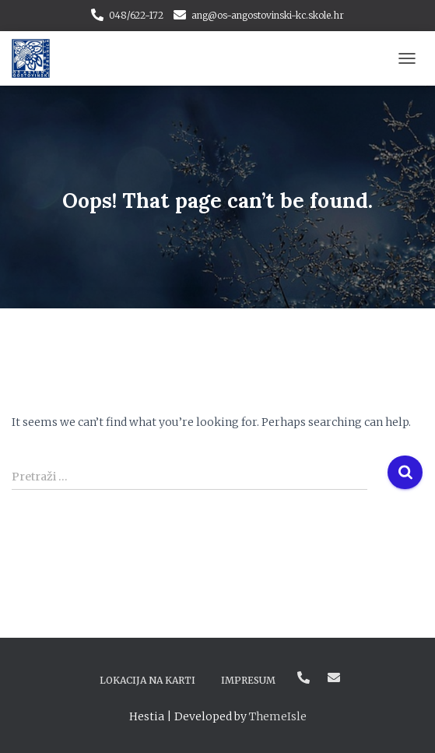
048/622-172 (136, 15)
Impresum (248, 680)
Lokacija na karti (147, 680)
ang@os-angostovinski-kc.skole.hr (267, 15)
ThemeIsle (278, 716)
